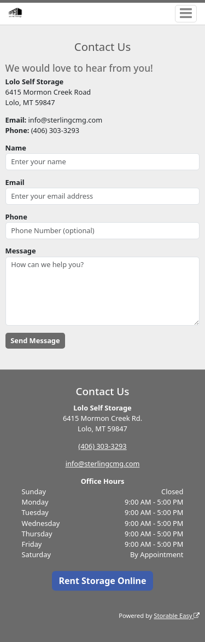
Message (20, 251)
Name (15, 148)
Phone (16, 217)
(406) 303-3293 (102, 446)
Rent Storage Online (102, 581)
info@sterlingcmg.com (103, 464)
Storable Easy (177, 615)
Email (15, 182)
